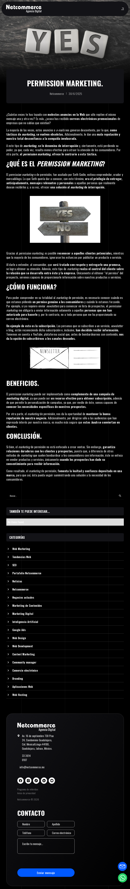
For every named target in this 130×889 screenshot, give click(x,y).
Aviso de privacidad (26, 793)
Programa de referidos (27, 789)
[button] (122, 9)
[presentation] (40, 861)
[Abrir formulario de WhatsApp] (122, 877)
